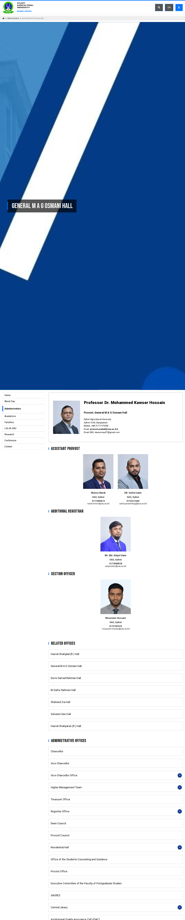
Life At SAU (10, 428)
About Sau (9, 401)
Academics (10, 416)
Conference (10, 440)
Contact (8, 446)
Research (9, 434)
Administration (13, 18)
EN (169, 7)
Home (7, 395)
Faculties (9, 422)
